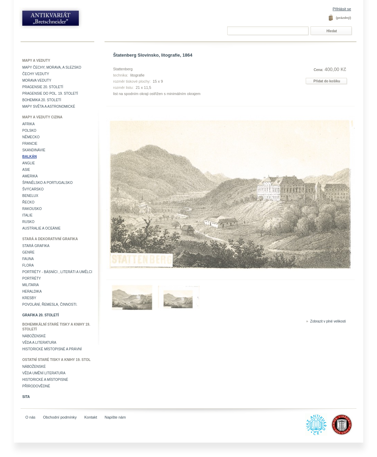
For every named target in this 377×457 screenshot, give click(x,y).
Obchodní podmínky (59, 417)
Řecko (28, 202)
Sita (26, 397)
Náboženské (34, 336)
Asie (26, 170)
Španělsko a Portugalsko (47, 183)
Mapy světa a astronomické (48, 106)
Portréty (31, 278)
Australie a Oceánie (41, 228)
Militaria (30, 285)
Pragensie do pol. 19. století (50, 93)
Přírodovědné (36, 386)
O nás (30, 417)
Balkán (29, 157)
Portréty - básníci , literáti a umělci (57, 272)
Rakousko (32, 209)
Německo (31, 137)
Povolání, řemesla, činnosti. (49, 304)
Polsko (29, 130)
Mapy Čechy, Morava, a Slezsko (51, 67)
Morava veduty (36, 80)
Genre (28, 252)
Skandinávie (33, 150)
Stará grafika (35, 246)
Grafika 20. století (40, 315)
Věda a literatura (39, 342)
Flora (28, 265)
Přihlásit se (342, 9)
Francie (29, 143)
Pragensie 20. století (42, 87)
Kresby (29, 298)
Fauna (28, 259)
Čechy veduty (35, 74)
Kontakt (90, 417)
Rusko (28, 222)
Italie (27, 215)
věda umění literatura (43, 373)
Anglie (28, 163)
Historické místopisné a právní (52, 349)
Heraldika (32, 291)
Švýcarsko (33, 189)
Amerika (30, 176)
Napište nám (115, 417)
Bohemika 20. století (41, 100)
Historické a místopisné (45, 380)
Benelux (30, 196)
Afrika (28, 124)
